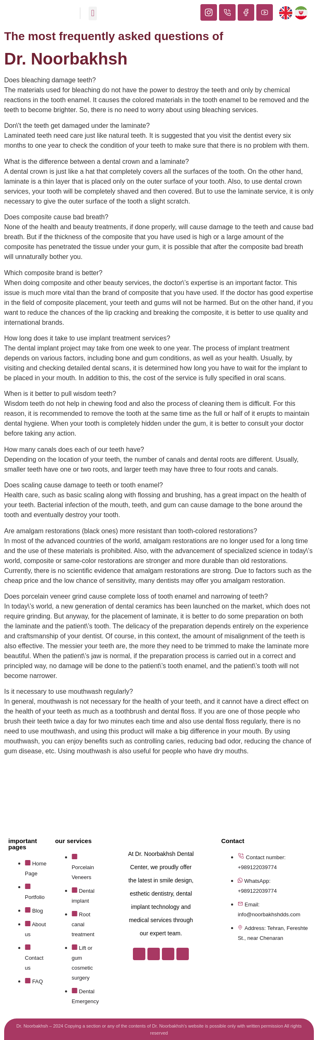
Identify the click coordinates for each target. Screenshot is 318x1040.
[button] (92, 13)
